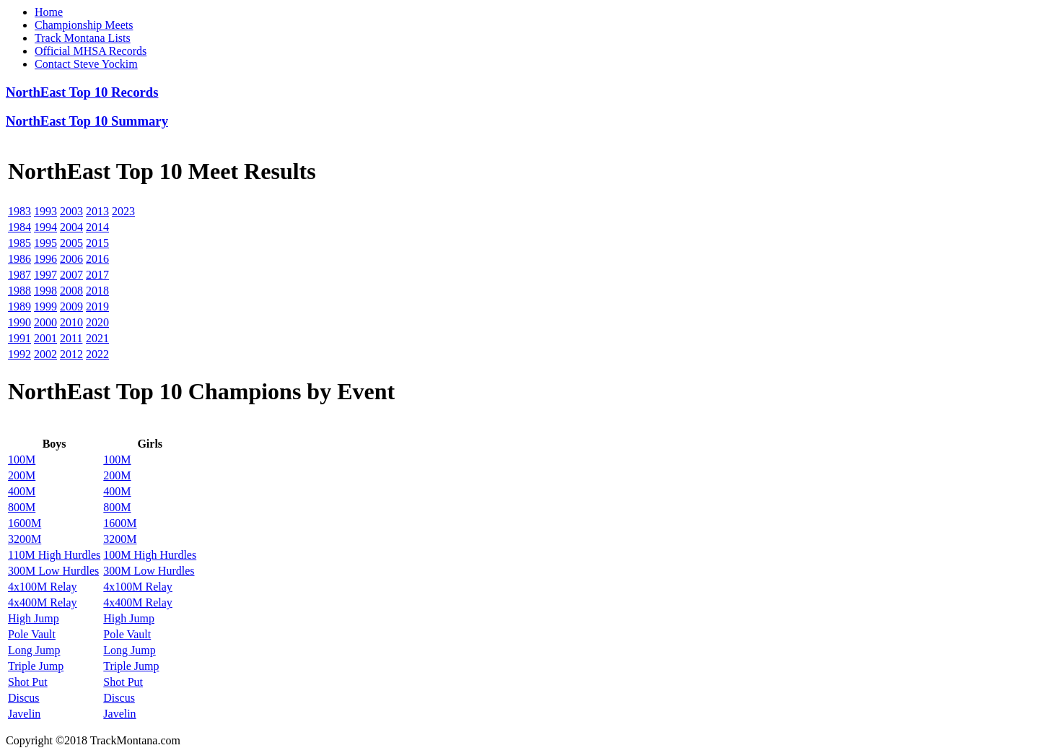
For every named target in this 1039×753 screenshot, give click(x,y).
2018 (97, 290)
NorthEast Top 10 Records (82, 92)
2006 (71, 259)
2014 (97, 227)
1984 (19, 227)
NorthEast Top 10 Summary (87, 121)
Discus (24, 698)
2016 (97, 259)
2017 (97, 275)
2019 (97, 306)
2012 (71, 354)
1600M (24, 523)
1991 (19, 338)
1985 (19, 243)
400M (21, 491)
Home (49, 12)
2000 (45, 322)
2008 (71, 290)
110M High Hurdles (54, 555)
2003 (71, 211)
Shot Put (28, 682)
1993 (45, 211)
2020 (97, 322)
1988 (19, 290)
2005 (71, 243)
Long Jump (34, 650)
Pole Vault (32, 634)
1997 (45, 275)
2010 (71, 322)
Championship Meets (84, 25)
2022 (97, 354)
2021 (97, 338)
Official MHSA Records (90, 51)
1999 (45, 306)
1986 (19, 259)
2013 (97, 211)
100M (21, 459)
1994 (45, 227)
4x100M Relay (42, 586)
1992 (19, 354)
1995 (45, 243)
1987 (19, 275)
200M (21, 475)
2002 (45, 354)
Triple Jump (35, 666)
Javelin (24, 714)
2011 (71, 338)
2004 (71, 227)
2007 (71, 275)
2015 (97, 243)
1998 (45, 290)
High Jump (33, 618)
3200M (24, 539)
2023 (123, 211)
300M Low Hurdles (53, 571)
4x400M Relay (42, 602)
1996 (45, 259)
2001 (45, 338)
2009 (71, 306)
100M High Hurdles (149, 555)
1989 (19, 306)
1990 (19, 322)
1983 (19, 211)
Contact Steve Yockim (86, 64)
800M (21, 507)
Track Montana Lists (83, 38)
